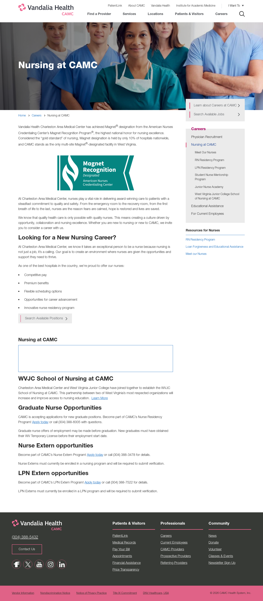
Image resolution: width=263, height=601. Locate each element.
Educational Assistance (207, 206)
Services (129, 14)
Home (22, 115)
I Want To (234, 6)
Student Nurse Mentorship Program (211, 177)
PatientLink (115, 6)
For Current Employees (207, 214)
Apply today (40, 422)
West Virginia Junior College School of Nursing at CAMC (217, 196)
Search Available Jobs (209, 114)
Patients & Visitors (189, 14)
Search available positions (44, 318)
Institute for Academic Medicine (195, 6)
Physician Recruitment (206, 137)
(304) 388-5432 (25, 537)
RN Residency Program (209, 160)
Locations (155, 14)
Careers (221, 14)
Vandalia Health (160, 6)
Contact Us (27, 549)
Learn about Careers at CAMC (215, 105)
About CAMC (136, 6)
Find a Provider (99, 14)
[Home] (46, 10)
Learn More (100, 398)
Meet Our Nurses (205, 152)
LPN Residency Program (210, 168)
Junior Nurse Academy (209, 187)
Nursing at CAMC (203, 145)
